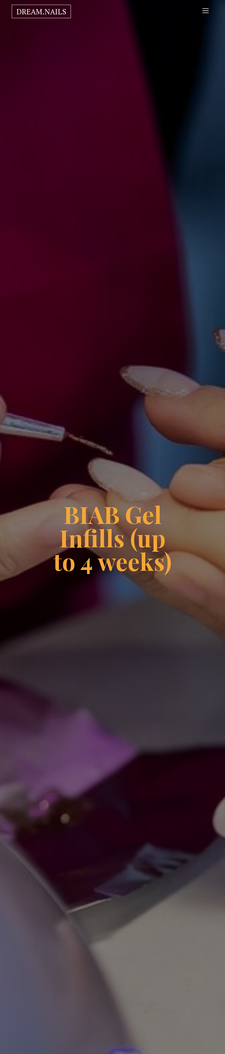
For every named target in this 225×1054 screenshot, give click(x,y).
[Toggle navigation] (205, 10)
